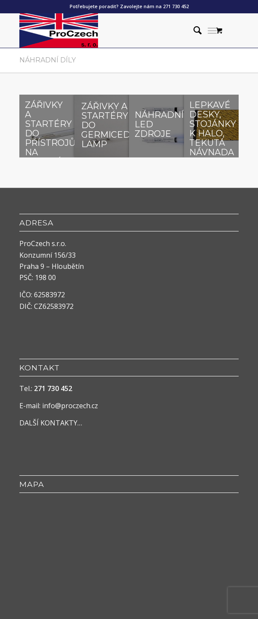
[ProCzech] (107, 30)
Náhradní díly (47, 60)
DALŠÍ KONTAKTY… (50, 423)
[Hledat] (193, 30)
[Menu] (212, 30)
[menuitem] (193, 30)
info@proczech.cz (70, 405)
